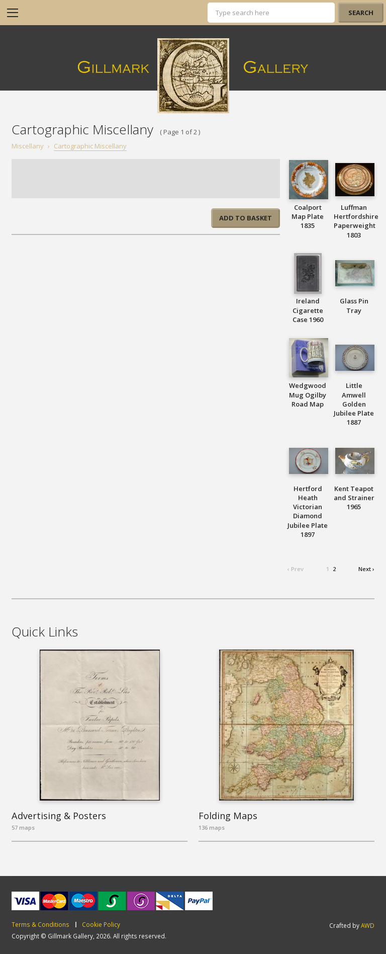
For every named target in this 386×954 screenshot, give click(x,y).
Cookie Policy (101, 925)
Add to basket (245, 217)
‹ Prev (295, 569)
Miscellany (28, 145)
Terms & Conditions (40, 925)
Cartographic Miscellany (90, 145)
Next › (366, 569)
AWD (367, 925)
